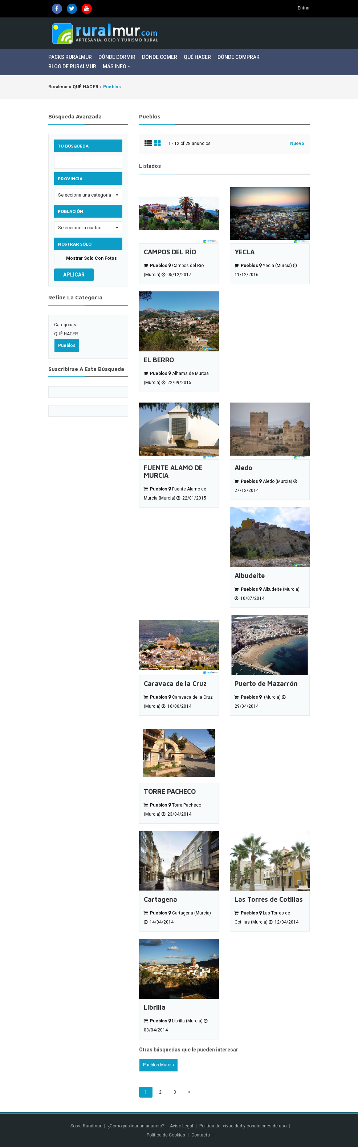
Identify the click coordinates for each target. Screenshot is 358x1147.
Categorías (65, 324)
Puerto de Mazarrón (266, 683)
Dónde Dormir (116, 57)
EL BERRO (159, 360)
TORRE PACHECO (170, 791)
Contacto (201, 1135)
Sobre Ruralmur (85, 1125)
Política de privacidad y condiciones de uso (242, 1125)
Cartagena (160, 899)
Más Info (117, 66)
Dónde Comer (159, 57)
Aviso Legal (181, 1125)
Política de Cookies (166, 1135)
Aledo (243, 468)
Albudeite (250, 575)
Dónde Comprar (238, 57)
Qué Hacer (197, 57)
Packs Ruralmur (70, 57)
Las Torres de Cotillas (269, 899)
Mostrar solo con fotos (91, 258)
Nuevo (297, 143)
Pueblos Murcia (158, 1064)
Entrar (304, 8)
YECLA (245, 252)
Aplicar (74, 275)
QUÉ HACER (66, 333)
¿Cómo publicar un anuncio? (135, 1125)
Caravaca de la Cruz (175, 683)
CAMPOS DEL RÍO (170, 252)
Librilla (155, 1007)
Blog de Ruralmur (72, 66)
